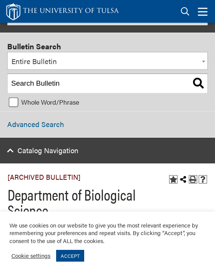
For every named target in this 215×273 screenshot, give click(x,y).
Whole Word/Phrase (50, 102)
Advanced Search (35, 124)
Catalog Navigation (47, 150)
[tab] (185, 11)
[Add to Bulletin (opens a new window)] (173, 179)
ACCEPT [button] (70, 255)
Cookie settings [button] (30, 255)
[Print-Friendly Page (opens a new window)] (193, 179)
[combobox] (107, 61)
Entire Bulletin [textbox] (34, 61)
